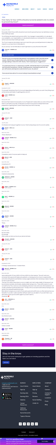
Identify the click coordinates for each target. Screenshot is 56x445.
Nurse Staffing (37, 400)
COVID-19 (35, 403)
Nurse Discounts (25, 413)
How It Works (24, 386)
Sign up (35, 389)
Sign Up (51, 9)
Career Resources (23, 404)
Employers (25, 9)
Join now (6, 362)
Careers (47, 389)
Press (46, 401)
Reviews (35, 396)
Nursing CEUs (24, 396)
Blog (39, 9)
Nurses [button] (17, 9)
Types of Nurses (25, 416)
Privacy (32, 432)
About (46, 386)
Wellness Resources (23, 409)
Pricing (35, 393)
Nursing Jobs (24, 393)
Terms (23, 432)
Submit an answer (28, 25)
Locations (48, 398)
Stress (3, 17)
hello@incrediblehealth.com (9, 383)
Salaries (22, 400)
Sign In (45, 9)
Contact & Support (48, 393)
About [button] (33, 9)
